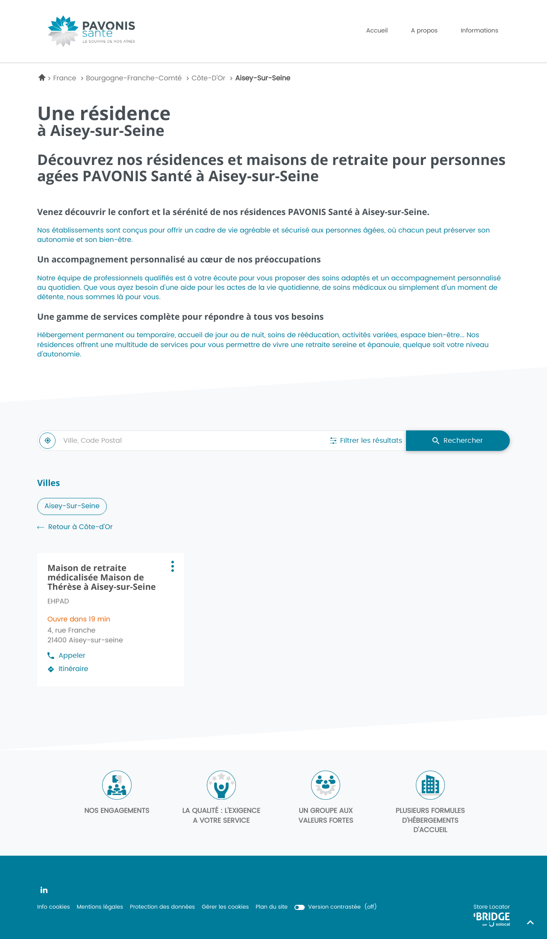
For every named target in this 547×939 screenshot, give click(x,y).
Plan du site (272, 907)
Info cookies (53, 907)
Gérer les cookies (225, 907)
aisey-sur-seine (72, 506)
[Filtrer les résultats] (366, 440)
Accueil (377, 31)
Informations (479, 31)
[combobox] (181, 440)
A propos (424, 31)
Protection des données (162, 907)
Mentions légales (99, 907)
